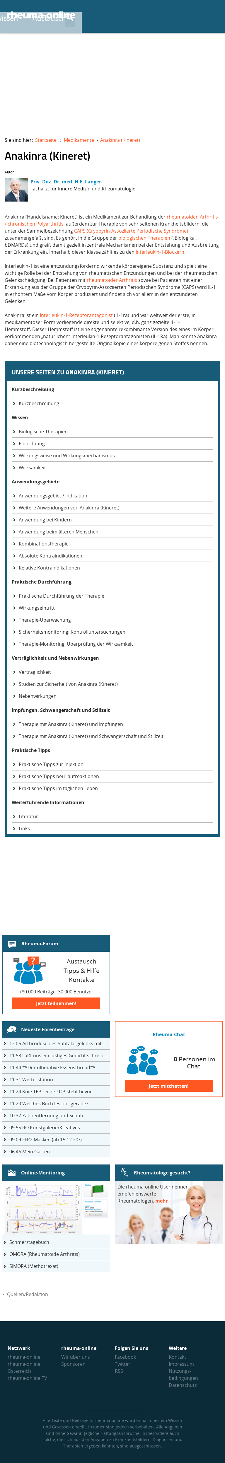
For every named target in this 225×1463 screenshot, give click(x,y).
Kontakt (177, 1357)
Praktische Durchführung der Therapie (61, 596)
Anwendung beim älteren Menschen (58, 531)
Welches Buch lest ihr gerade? (48, 1103)
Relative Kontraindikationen (49, 568)
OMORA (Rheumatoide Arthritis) (44, 1254)
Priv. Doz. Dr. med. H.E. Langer (65, 181)
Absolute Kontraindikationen (50, 556)
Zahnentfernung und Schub (46, 1115)
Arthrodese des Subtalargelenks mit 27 (58, 1043)
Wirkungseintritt (37, 608)
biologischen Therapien (144, 238)
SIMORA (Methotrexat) (33, 1266)
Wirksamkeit (32, 467)
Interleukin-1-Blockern (160, 252)
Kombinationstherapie (44, 543)
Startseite (46, 140)
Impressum (181, 1364)
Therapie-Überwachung (45, 620)
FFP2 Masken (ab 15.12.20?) (45, 1139)
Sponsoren (73, 1364)
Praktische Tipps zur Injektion (51, 764)
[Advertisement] (112, 81)
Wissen (125, 15)
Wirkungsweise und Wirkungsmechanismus (67, 455)
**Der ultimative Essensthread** (52, 1067)
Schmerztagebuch (29, 1242)
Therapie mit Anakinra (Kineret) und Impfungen (71, 724)
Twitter (122, 1364)
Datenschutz (183, 1385)
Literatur (28, 816)
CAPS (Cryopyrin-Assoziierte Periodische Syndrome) (130, 231)
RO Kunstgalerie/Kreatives (44, 1127)
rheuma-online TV (27, 1378)
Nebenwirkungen (38, 696)
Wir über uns (75, 1357)
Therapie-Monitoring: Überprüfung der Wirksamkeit (76, 644)
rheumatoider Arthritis (112, 280)
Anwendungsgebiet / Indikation (53, 495)
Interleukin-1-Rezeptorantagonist (76, 315)
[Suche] (213, 15)
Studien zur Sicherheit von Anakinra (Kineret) (68, 684)
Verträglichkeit (35, 672)
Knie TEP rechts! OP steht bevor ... (53, 1091)
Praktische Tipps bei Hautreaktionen (59, 776)
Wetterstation (31, 1079)
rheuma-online (24, 1357)
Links (24, 828)
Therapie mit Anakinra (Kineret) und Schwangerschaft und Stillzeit (91, 736)
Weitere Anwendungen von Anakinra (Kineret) (69, 507)
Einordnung (32, 443)
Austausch (168, 15)
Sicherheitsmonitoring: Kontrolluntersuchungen (72, 632)
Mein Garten (29, 1151)
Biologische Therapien (43, 431)
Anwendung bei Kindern (45, 519)
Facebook (125, 1357)
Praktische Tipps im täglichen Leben (58, 788)
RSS (119, 1371)
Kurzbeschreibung (39, 403)
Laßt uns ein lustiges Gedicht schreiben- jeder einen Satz (59, 1055)
